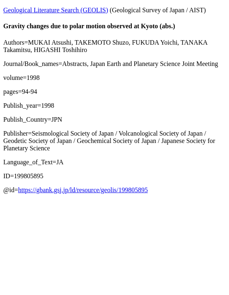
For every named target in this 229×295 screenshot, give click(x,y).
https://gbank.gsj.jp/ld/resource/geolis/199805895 (83, 189)
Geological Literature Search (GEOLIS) (55, 10)
